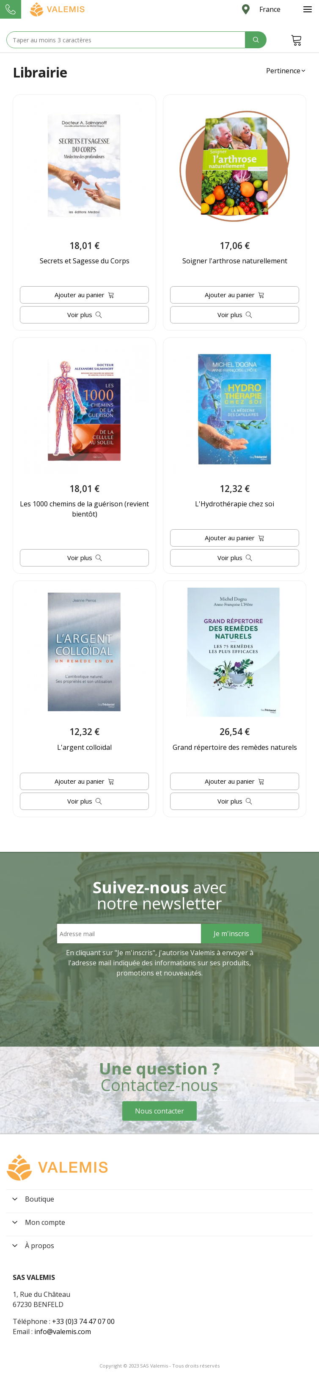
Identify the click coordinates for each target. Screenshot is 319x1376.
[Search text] (125, 39)
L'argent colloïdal (84, 747)
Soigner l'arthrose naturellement (234, 260)
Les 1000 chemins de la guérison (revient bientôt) (84, 509)
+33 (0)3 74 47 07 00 (83, 1321)
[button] (286, 71)
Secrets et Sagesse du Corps (84, 260)
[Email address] (129, 933)
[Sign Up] (231, 933)
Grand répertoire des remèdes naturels (235, 747)
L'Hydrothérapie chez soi (234, 503)
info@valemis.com (62, 1331)
